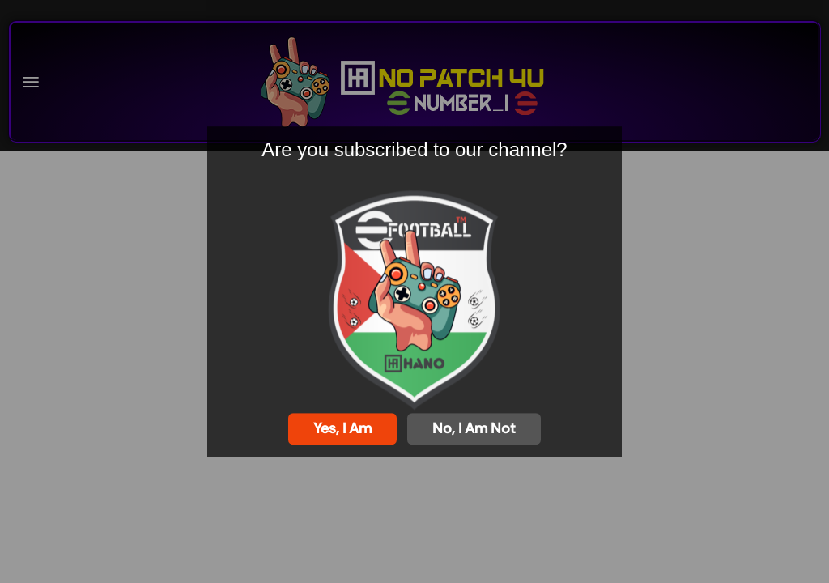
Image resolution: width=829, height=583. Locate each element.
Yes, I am (342, 428)
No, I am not (474, 428)
